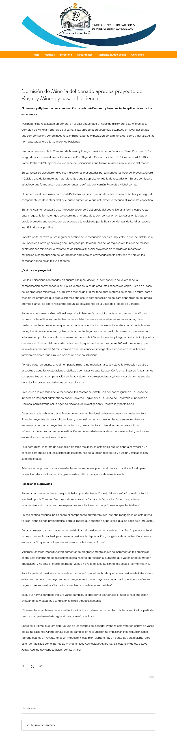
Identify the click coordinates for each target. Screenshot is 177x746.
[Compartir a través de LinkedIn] (41, 666)
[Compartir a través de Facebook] (23, 666)
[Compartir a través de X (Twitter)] (32, 666)
